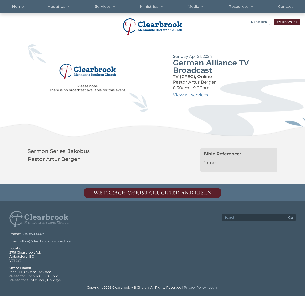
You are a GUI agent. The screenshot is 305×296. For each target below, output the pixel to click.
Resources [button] (241, 7)
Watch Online (287, 22)
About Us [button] (59, 7)
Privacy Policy (195, 287)
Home (18, 6)
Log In (213, 287)
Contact (285, 6)
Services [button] (105, 7)
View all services (190, 95)
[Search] (254, 217)
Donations (259, 22)
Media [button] (196, 7)
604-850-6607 (33, 234)
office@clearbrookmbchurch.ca (45, 241)
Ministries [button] (152, 7)
